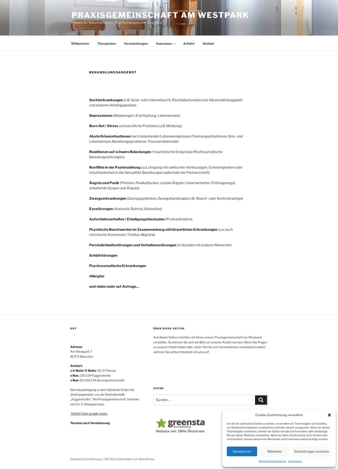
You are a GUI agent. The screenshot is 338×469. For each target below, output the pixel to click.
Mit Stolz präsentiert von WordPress (129, 459)
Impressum (295, 461)
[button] (329, 415)
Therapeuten (106, 43)
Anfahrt (189, 43)
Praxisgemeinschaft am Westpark (160, 15)
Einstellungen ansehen (311, 451)
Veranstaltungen (136, 43)
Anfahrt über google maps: (88, 413)
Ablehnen (274, 451)
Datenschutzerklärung (272, 461)
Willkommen (80, 43)
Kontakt (208, 43)
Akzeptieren (242, 451)
